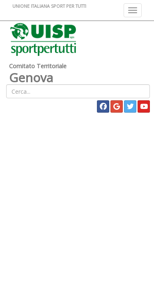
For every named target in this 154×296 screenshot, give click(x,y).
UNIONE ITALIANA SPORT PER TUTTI (49, 6)
